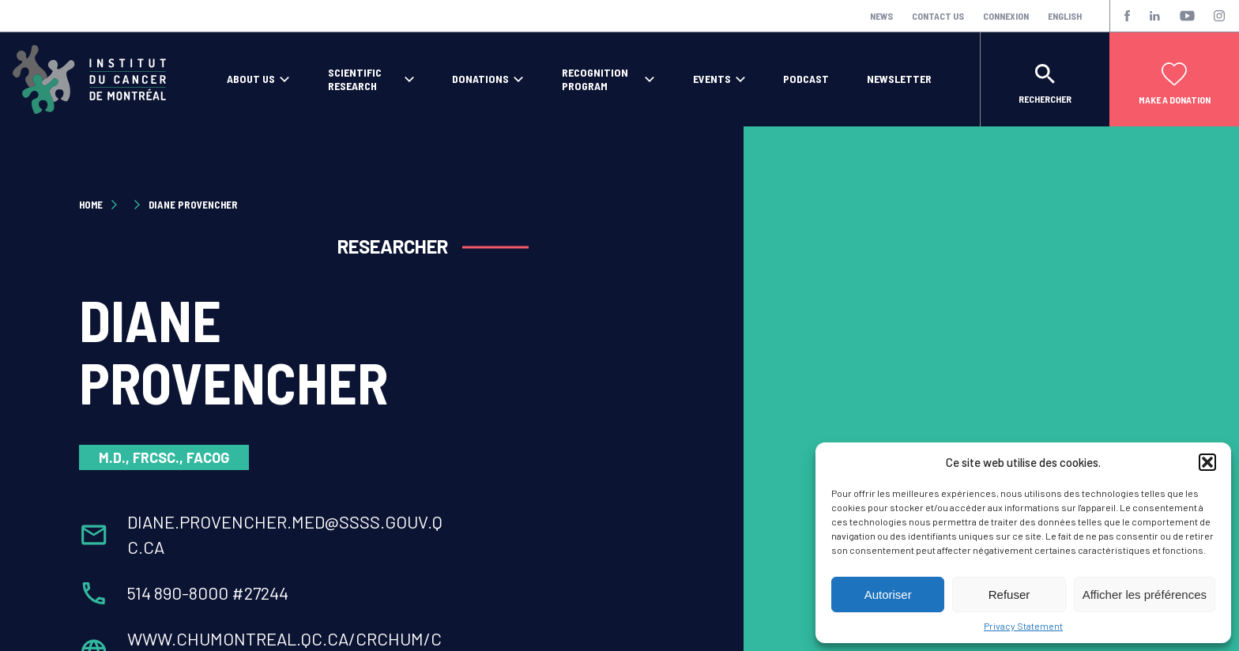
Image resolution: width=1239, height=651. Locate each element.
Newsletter (899, 79)
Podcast (806, 79)
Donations (480, 79)
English (1065, 16)
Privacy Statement (1023, 625)
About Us (251, 79)
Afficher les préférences (1145, 594)
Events (712, 79)
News (881, 16)
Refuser (1009, 594)
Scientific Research (355, 79)
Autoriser (888, 594)
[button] (1207, 462)
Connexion (1006, 16)
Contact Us (938, 16)
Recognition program (595, 79)
